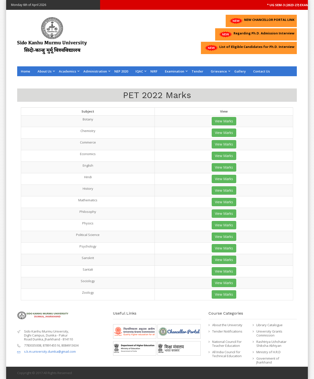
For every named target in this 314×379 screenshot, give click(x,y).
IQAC (139, 71)
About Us (45, 71)
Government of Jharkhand (267, 360)
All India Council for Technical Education (227, 354)
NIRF (153, 71)
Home (25, 71)
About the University (227, 325)
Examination (174, 71)
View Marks (224, 121)
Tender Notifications (227, 331)
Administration (95, 71)
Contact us (261, 71)
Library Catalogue (269, 325)
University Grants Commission (269, 333)
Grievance (219, 71)
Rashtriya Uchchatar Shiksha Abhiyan (271, 344)
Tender (197, 71)
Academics (67, 71)
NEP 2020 (121, 71)
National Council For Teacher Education (227, 344)
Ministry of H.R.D (268, 352)
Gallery (240, 71)
